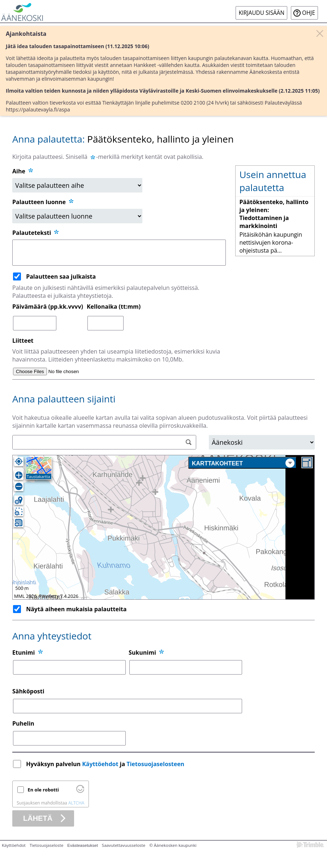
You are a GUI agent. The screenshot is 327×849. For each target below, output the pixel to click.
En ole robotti (43, 789)
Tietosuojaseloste (46, 845)
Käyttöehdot (100, 764)
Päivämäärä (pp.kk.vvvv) (47, 307)
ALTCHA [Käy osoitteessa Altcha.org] (76, 803)
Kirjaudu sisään (261, 13)
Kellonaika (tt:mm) (114, 307)
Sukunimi (142, 652)
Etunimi (23, 652)
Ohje (308, 13)
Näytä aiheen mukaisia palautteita (76, 609)
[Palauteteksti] (119, 253)
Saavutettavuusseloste (123, 845)
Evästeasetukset (82, 845)
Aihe (18, 171)
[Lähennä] (18, 475)
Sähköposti (28, 691)
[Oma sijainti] (18, 461)
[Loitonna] (18, 486)
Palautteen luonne (43, 202)
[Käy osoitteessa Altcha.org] (80, 791)
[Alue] (262, 442)
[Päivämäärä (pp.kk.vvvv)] (34, 323)
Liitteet (23, 341)
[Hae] (188, 442)
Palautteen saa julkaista (61, 276)
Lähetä (37, 818)
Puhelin (23, 723)
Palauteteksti (36, 233)
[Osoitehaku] (104, 442)
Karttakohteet (243, 463)
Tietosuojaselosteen (155, 764)
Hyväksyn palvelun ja (106, 764)
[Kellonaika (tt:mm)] (105, 323)
